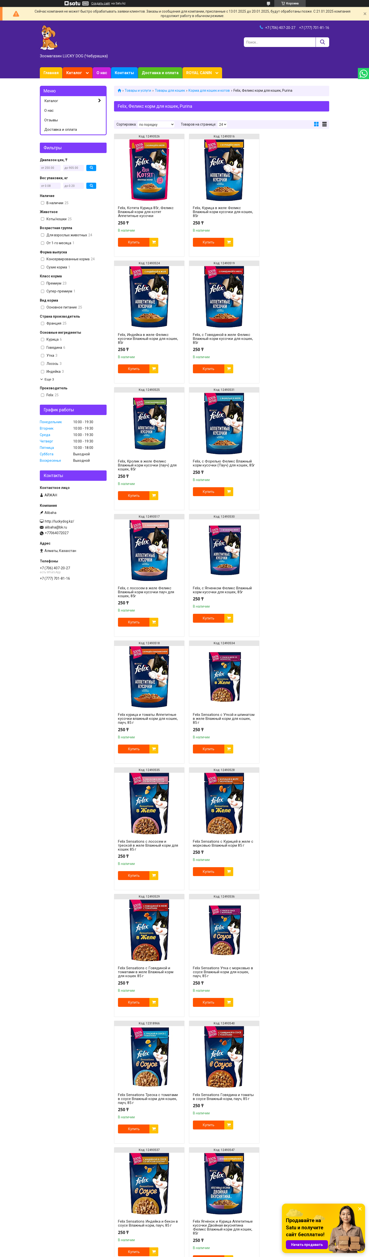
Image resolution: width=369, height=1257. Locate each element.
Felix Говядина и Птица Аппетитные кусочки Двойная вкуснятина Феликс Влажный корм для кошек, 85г (148, 978)
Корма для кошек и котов (209, 90)
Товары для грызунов (131, 1210)
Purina (192, 1204)
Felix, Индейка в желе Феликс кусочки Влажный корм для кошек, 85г (294, 212)
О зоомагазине (52, 1210)
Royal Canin (196, 1199)
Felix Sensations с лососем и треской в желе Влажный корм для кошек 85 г (221, 592)
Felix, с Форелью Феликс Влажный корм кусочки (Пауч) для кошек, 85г (293, 339)
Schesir (267, 1210)
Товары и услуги (138, 90)
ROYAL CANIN (199, 72)
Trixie (265, 1220)
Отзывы (51, 120)
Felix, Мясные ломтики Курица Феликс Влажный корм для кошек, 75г (220, 1107)
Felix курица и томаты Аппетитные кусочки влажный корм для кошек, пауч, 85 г (294, 465)
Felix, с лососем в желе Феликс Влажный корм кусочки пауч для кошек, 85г (146, 465)
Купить (134, 242)
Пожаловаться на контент (190, 1252)
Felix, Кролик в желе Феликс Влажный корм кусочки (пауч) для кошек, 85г (220, 339)
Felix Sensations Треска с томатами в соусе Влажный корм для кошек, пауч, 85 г (294, 719)
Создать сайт (100, 3)
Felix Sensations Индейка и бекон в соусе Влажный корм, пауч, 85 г (221, 843)
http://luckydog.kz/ (59, 521)
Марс (265, 1204)
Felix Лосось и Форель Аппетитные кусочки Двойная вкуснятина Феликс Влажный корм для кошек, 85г (221, 978)
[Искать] (322, 42)
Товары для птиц (128, 1215)
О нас (101, 72)
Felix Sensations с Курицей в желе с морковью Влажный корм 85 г (294, 590)
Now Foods (196, 1215)
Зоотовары (49, 1204)
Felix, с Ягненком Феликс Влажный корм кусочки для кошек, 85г (220, 463)
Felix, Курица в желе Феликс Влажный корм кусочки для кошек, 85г (221, 212)
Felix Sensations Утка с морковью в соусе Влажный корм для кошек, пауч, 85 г (221, 719)
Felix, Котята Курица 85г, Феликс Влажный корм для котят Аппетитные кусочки (146, 212)
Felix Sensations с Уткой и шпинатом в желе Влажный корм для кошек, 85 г (146, 592)
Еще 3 (49, 379)
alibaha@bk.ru (56, 527)
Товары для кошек (170, 90)
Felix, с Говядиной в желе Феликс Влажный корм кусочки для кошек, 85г (148, 339)
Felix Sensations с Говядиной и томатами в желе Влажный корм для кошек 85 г (145, 719)
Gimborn (194, 1220)
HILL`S (192, 1210)
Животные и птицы (129, 1220)
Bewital (267, 1215)
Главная (51, 72)
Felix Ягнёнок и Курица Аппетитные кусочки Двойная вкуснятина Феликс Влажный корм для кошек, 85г (294, 847)
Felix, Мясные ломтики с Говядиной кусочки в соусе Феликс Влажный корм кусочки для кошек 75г (148, 1107)
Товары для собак (128, 1204)
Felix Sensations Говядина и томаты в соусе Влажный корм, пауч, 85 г (145, 845)
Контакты (124, 72)
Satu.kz (206, 1248)
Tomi (265, 1199)
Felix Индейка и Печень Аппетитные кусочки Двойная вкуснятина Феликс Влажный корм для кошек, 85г (294, 978)
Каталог (74, 72)
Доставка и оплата (160, 72)
